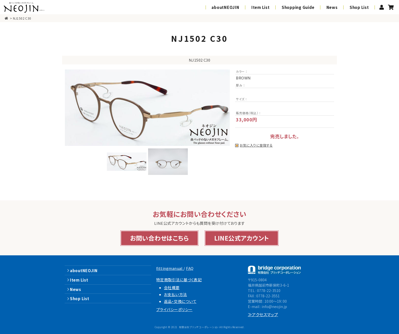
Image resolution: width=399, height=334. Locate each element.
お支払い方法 (175, 294)
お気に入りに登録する (256, 145)
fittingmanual (169, 268)
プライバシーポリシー (174, 309)
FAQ (189, 268)
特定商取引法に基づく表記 (179, 279)
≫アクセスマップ (263, 314)
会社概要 (172, 287)
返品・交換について (180, 301)
